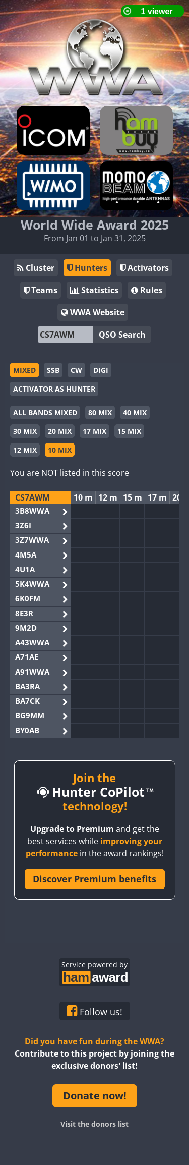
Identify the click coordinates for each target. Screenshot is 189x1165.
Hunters (87, 267)
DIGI (100, 370)
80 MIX (100, 412)
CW (76, 370)
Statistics (94, 290)
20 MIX (60, 431)
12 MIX (25, 450)
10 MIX (60, 450)
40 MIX (135, 412)
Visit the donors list (94, 1124)
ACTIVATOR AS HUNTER (54, 389)
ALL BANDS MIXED (45, 412)
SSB (53, 370)
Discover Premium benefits (94, 879)
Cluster (35, 267)
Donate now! (95, 1095)
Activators (144, 267)
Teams (40, 290)
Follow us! (94, 1011)
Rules (146, 290)
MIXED (24, 370)
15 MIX (129, 431)
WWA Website (92, 312)
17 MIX (94, 431)
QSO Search (122, 334)
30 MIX (25, 431)
